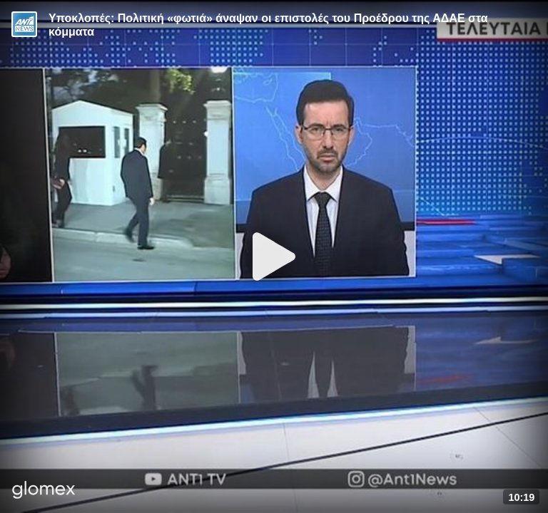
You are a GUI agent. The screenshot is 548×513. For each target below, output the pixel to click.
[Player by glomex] (43, 491)
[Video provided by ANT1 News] (24, 24)
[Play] (274, 256)
